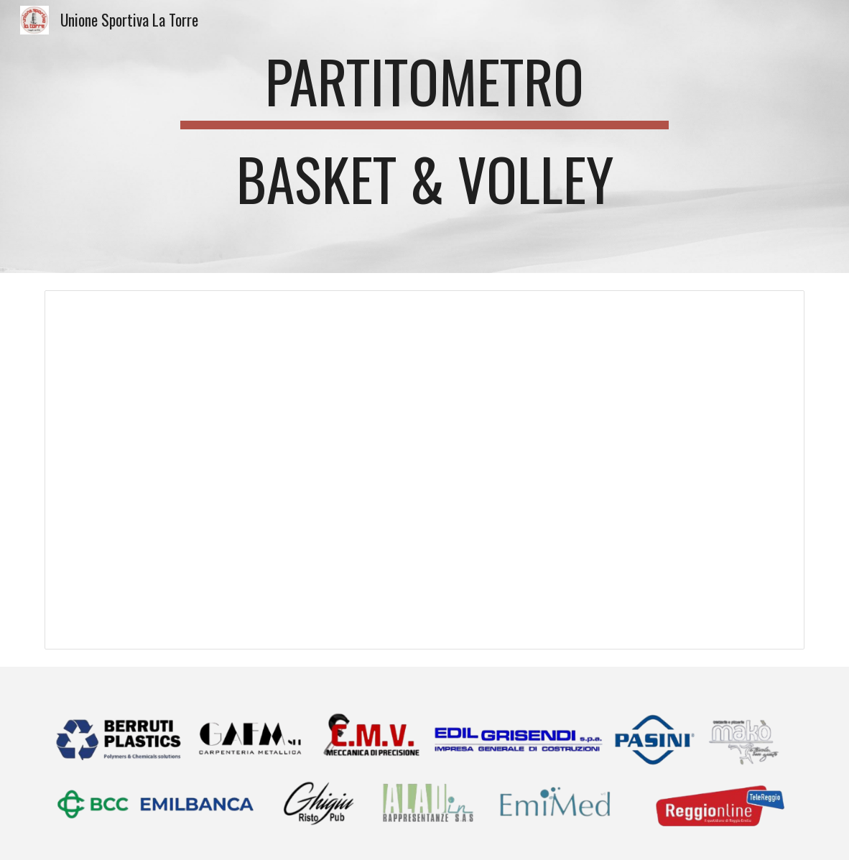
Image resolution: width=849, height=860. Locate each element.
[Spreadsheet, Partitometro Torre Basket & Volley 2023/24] (425, 469)
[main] (425, 136)
